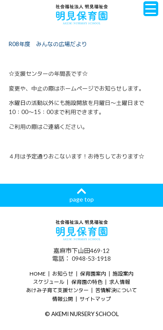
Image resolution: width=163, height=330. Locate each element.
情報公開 (62, 299)
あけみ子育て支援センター (57, 290)
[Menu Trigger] (150, 8)
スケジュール (48, 282)
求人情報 (119, 282)
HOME (38, 273)
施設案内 (123, 273)
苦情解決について (116, 290)
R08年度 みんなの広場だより (48, 43)
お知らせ (62, 273)
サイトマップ (95, 299)
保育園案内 (93, 273)
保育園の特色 (87, 282)
